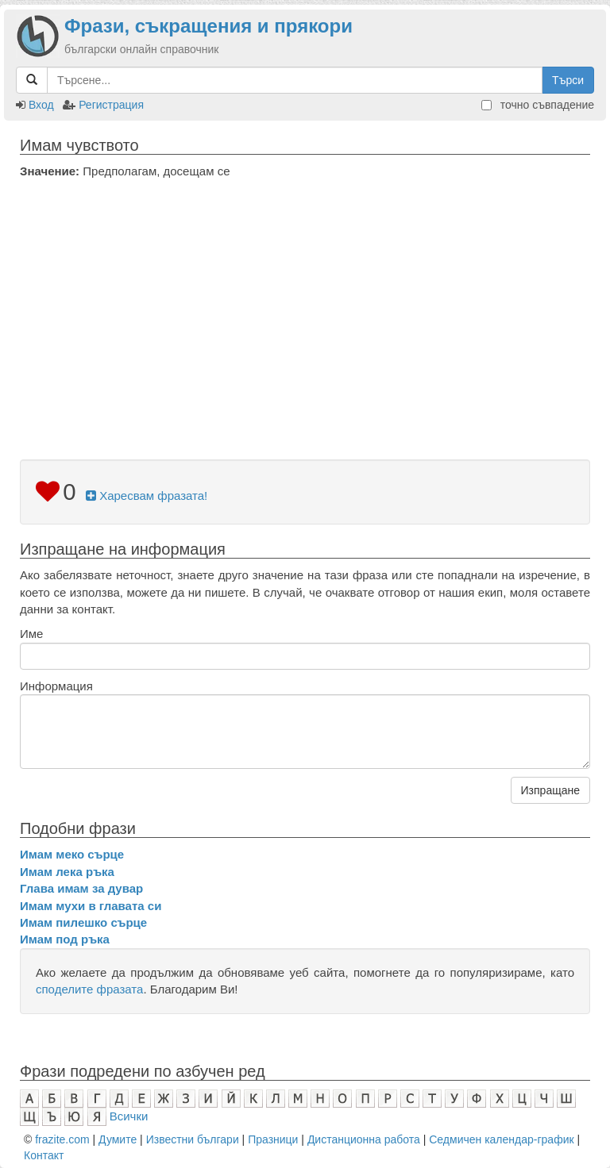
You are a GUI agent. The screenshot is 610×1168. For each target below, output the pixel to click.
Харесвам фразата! (146, 495)
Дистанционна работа (363, 1139)
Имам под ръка (65, 939)
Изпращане (550, 790)
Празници (273, 1139)
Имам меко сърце (72, 854)
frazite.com (62, 1139)
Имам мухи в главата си (90, 905)
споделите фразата (89, 989)
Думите (117, 1139)
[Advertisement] (305, 298)
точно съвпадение (537, 104)
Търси (568, 80)
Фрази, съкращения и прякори (208, 25)
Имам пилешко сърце (83, 922)
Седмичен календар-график (501, 1139)
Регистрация (111, 104)
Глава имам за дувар (81, 888)
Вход (41, 104)
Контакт (44, 1155)
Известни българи (192, 1139)
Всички (129, 1116)
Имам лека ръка (67, 871)
